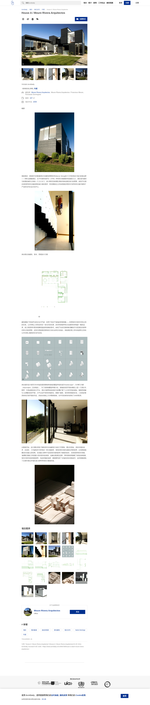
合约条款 (55, 695)
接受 (124, 696)
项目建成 (34, 630)
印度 (35, 88)
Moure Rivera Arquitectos (40, 92)
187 (31, 98)
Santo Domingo (80, 630)
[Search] (53, 3)
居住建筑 (57, 630)
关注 (77, 612)
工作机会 (101, 3)
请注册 (44, 699)
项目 (85, 3)
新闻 (95, 3)
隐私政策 (63, 695)
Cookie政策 (81, 695)
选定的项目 (45, 630)
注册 (127, 3)
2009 (35, 102)
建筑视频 (110, 3)
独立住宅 (67, 630)
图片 (90, 3)
